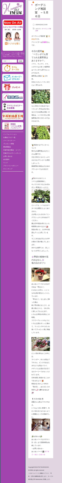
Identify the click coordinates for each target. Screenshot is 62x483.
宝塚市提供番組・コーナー (12, 150)
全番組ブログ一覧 (9, 137)
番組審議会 (7, 147)
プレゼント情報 (8, 144)
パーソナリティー (9, 140)
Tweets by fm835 (13, 174)
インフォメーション (10, 134)
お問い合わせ (7, 156)
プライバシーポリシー (10, 166)
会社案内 (6, 159)
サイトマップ (7, 169)
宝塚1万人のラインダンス (12, 153)
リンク (5, 162)
